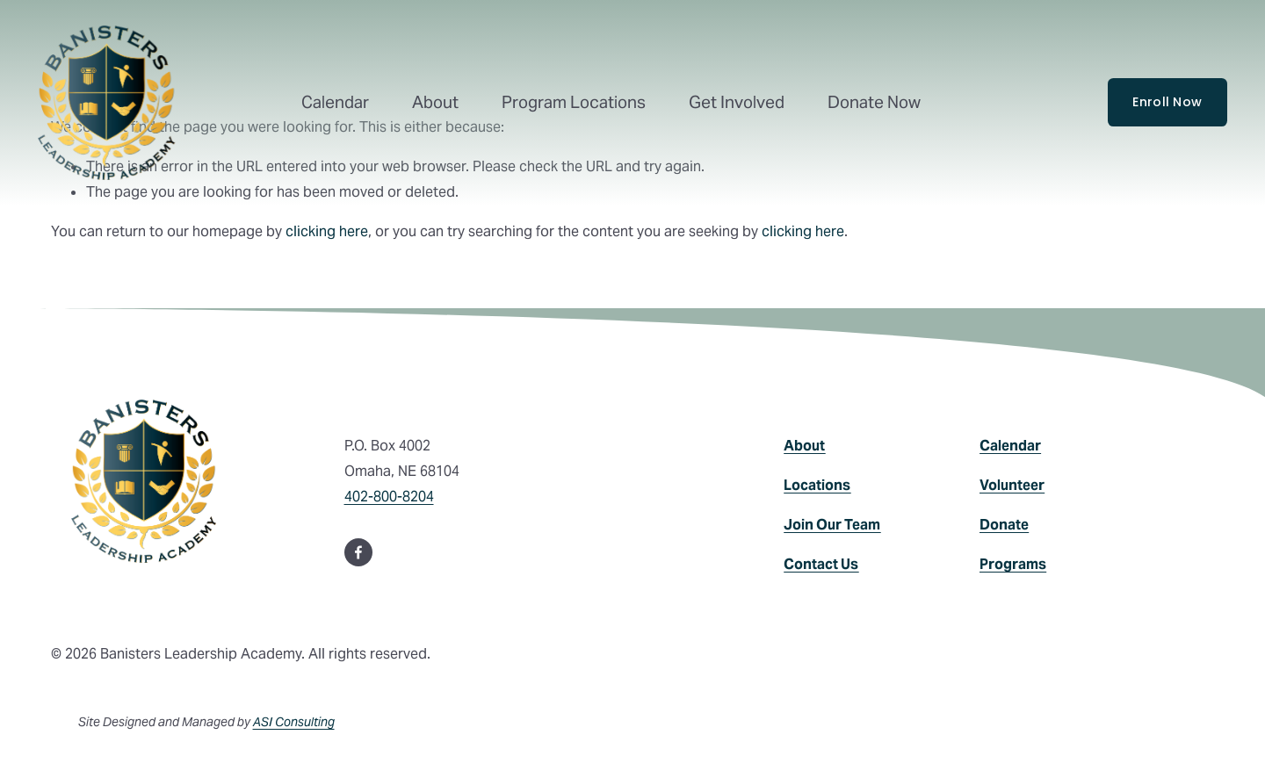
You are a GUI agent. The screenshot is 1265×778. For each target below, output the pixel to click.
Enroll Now (1167, 102)
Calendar (335, 102)
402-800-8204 (389, 496)
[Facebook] (358, 552)
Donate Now (874, 102)
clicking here (327, 231)
